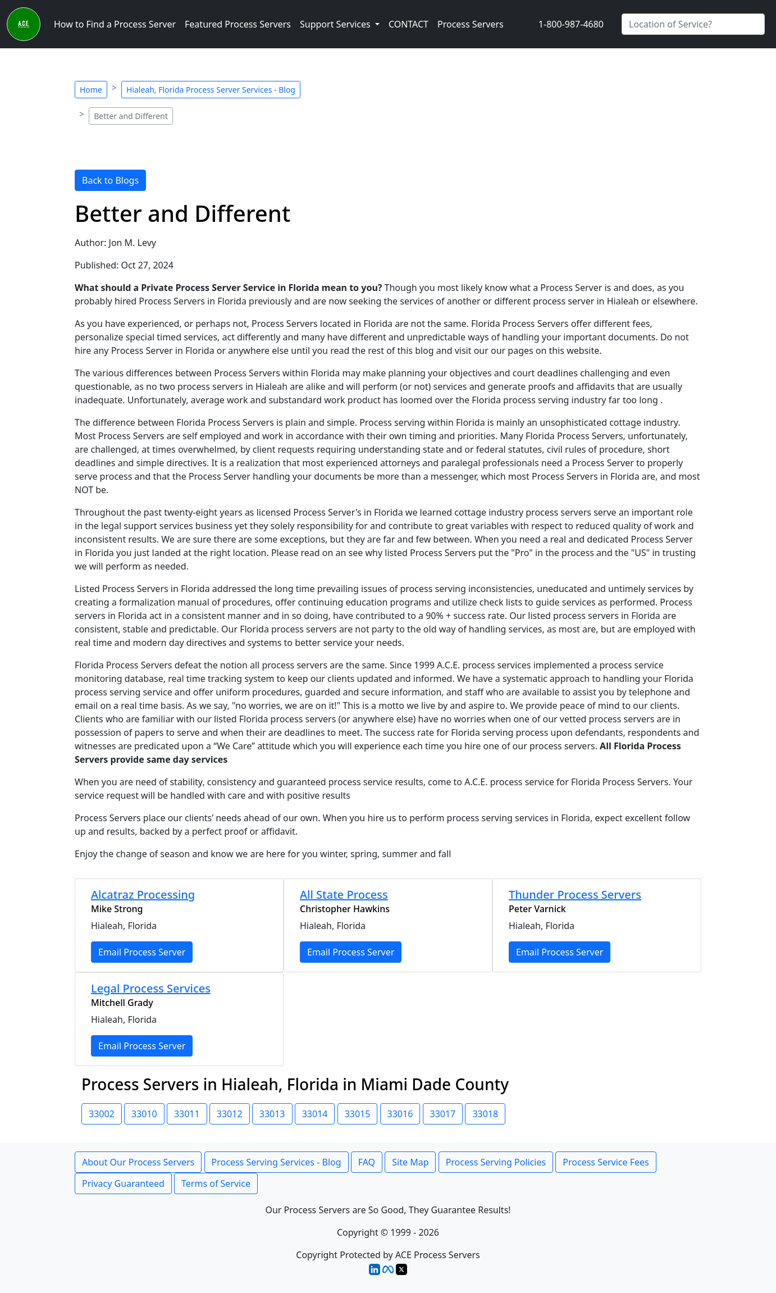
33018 (485, 1114)
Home (91, 89)
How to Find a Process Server (115, 24)
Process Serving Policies (496, 1162)
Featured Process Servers (238, 24)
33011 (187, 1114)
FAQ (366, 1162)
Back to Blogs (110, 180)
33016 (400, 1114)
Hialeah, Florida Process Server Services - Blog (210, 89)
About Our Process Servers (138, 1162)
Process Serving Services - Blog (276, 1162)
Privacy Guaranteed (123, 1183)
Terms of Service (215, 1183)
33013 (272, 1114)
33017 (443, 1114)
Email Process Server (141, 952)
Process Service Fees (606, 1162)
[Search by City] (693, 24)
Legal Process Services (151, 988)
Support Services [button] (336, 24)
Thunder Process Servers (575, 894)
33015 (358, 1114)
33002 (102, 1114)
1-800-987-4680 (571, 24)
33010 (144, 1114)
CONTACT (408, 24)
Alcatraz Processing (143, 894)
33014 (315, 1114)
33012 (230, 1114)
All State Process (344, 894)
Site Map (410, 1162)
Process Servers (470, 24)
